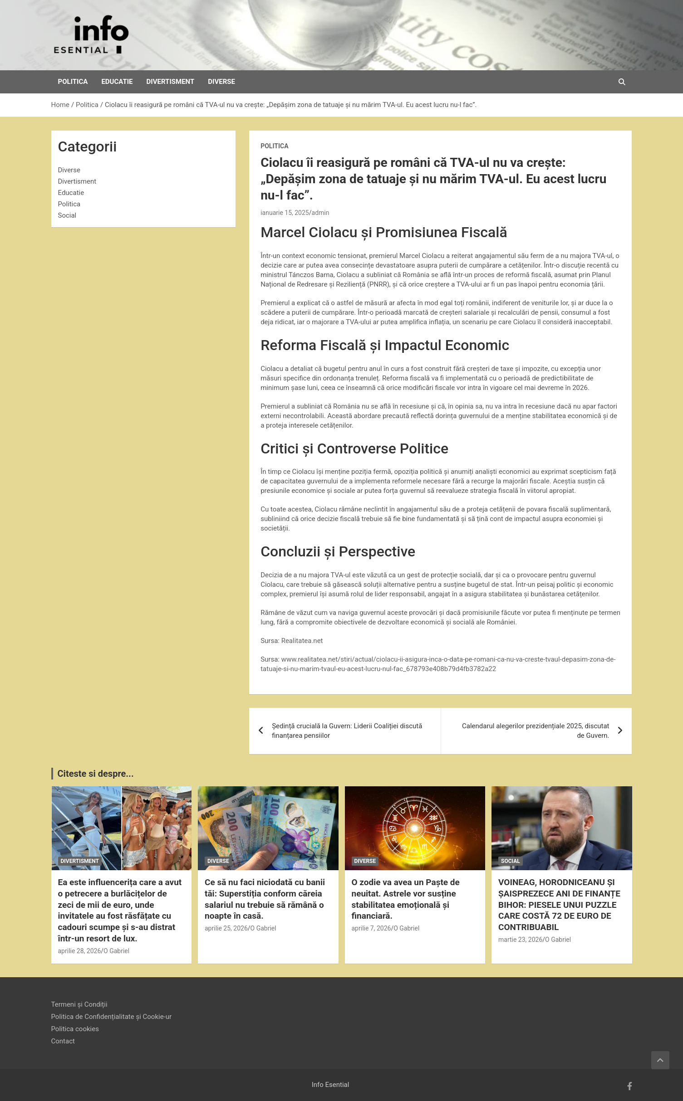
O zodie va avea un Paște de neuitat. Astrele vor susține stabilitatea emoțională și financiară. (406, 899)
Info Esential (330, 1085)
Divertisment (171, 82)
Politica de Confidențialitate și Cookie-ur (111, 1017)
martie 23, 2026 (520, 939)
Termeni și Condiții (79, 1004)
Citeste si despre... (96, 773)
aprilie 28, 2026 (79, 951)
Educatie (117, 82)
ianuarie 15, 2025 (284, 212)
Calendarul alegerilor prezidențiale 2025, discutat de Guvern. (535, 731)
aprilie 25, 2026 (226, 928)
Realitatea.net (302, 641)
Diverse (221, 82)
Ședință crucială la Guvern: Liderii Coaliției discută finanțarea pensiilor (347, 731)
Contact (63, 1041)
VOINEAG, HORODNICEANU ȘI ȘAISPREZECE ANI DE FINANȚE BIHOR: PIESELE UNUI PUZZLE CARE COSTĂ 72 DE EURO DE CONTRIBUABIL (559, 904)
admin (320, 212)
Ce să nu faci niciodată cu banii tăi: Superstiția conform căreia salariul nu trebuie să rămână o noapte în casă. (265, 899)
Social (67, 215)
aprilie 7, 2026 (371, 928)
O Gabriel (116, 951)
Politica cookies (75, 1029)
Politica (73, 82)
